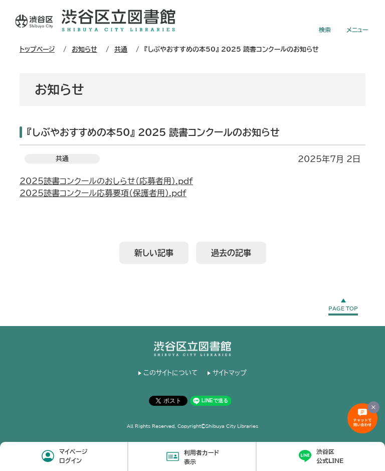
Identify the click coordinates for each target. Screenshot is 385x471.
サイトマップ (230, 373)
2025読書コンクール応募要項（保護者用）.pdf (103, 193)
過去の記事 (231, 253)
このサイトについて (170, 373)
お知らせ (84, 49)
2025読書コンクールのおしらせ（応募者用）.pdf (106, 181)
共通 (120, 49)
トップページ (37, 49)
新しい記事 (153, 253)
